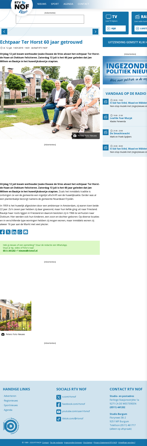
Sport (55, 4)
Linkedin (14, 232)
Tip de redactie (56, 442)
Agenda (68, 4)
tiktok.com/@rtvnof (72, 418)
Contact (83, 4)
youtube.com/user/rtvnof (76, 411)
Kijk (113, 28)
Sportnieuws (11, 405)
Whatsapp (20, 232)
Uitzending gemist (126, 4)
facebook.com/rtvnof (73, 404)
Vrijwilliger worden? (126, 442)
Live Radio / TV (118, 4)
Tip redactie (135, 4)
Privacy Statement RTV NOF (105, 442)
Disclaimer (87, 442)
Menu (109, 4)
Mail (26, 232)
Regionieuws (11, 400)
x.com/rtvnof (69, 396)
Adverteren (10, 396)
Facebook (3, 232)
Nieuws (41, 4)
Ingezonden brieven (73, 442)
